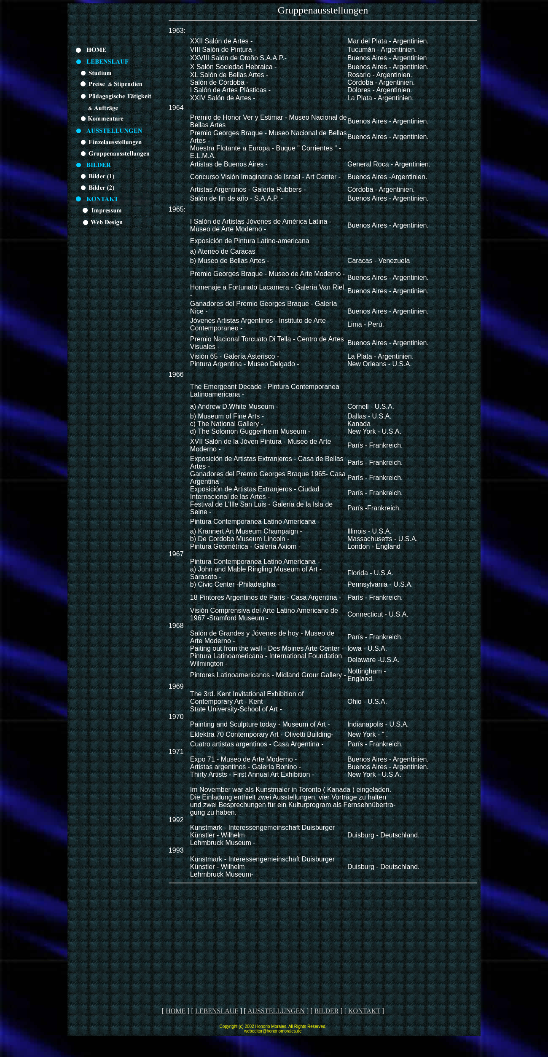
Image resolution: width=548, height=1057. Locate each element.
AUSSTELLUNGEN (276, 1010)
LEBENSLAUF (216, 1010)
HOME (175, 1010)
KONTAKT (364, 1010)
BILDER (326, 1010)
